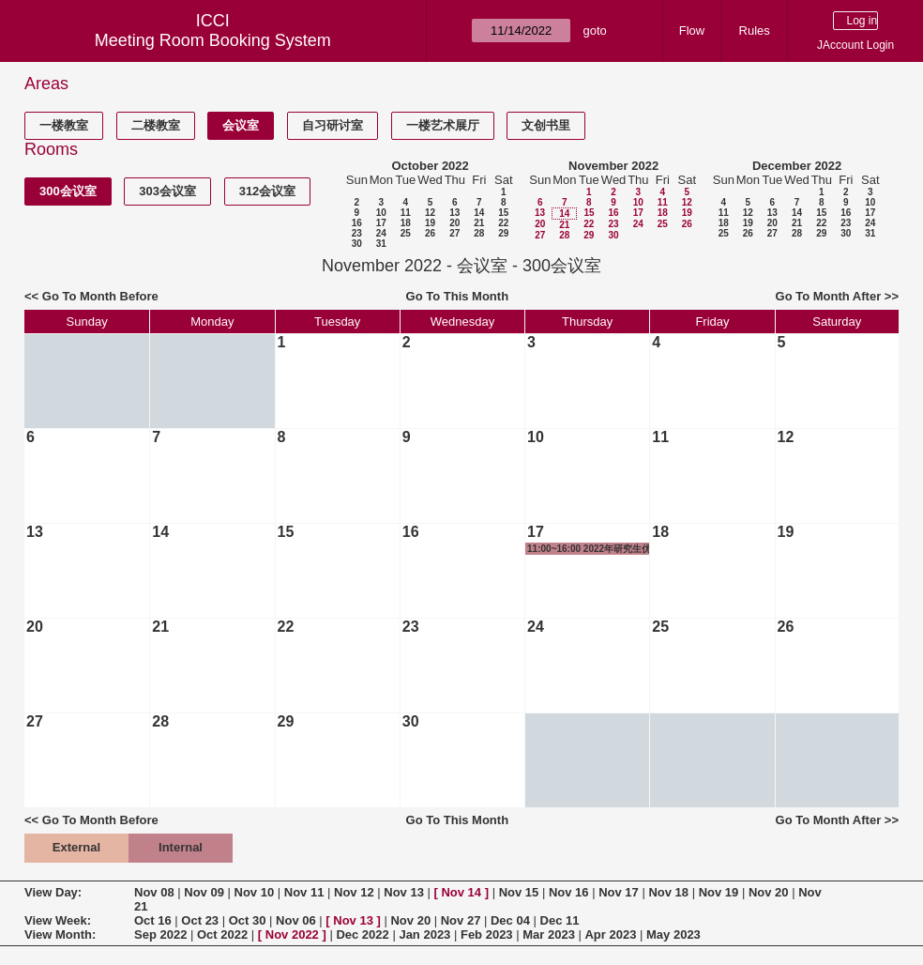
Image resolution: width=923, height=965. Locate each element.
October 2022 (429, 166)
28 (479, 233)
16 (357, 223)
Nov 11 (304, 892)
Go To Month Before (100, 296)
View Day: (53, 892)
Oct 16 (153, 920)
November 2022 (613, 166)
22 (503, 223)
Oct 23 (200, 920)
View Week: (57, 920)
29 (503, 233)
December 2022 (796, 166)
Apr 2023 (610, 934)
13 (454, 212)
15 (503, 212)
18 (406, 223)
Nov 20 (769, 892)
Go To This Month (457, 296)
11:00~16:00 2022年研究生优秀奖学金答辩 (589, 549)
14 (479, 212)
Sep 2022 (160, 934)
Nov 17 (618, 892)
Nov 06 (296, 920)
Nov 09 (204, 892)
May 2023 (673, 934)
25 (406, 233)
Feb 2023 (487, 934)
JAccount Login (855, 45)
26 (430, 233)
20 (454, 223)
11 (406, 212)
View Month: (60, 934)
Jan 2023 (424, 934)
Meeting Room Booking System (213, 40)
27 (454, 233)
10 (381, 212)
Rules (754, 30)
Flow (691, 30)
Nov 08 (154, 892)
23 (357, 233)
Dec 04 (510, 920)
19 (430, 223)
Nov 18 (668, 892)
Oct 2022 (222, 934)
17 (381, 223)
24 (381, 233)
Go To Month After (829, 296)
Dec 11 (560, 920)
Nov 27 (461, 920)
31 (381, 243)
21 (479, 223)
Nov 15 (519, 892)
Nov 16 (569, 892)
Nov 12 (354, 892)
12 (430, 212)
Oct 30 (247, 920)
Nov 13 (404, 892)
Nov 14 (461, 892)
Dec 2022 (362, 934)
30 (357, 243)
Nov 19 (719, 892)
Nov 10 (255, 892)
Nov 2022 (292, 934)
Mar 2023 (548, 934)
